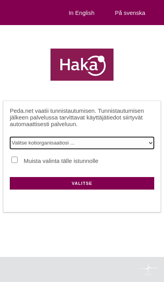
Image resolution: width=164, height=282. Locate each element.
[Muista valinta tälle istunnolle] (14, 160)
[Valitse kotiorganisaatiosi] (82, 143)
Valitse (82, 183)
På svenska (130, 12)
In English (81, 12)
